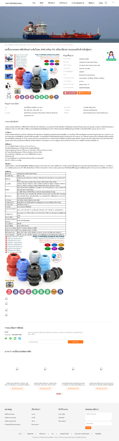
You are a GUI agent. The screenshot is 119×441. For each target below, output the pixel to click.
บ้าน (34, 3)
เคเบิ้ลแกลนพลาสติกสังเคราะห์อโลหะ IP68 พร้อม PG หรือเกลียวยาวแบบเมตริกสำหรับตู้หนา (50, 45)
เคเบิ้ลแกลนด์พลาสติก (10, 421)
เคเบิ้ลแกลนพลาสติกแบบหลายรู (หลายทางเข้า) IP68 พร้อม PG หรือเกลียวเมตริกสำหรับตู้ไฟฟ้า (101, 384)
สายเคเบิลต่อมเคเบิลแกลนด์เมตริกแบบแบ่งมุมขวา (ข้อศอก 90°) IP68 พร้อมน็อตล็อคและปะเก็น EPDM (73, 384)
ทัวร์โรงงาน (63, 3)
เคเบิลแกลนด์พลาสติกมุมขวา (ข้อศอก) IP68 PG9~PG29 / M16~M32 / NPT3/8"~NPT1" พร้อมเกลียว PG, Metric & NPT (45, 384)
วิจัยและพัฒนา (62, 421)
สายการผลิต (61, 414)
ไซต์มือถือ (98, 433)
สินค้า (42, 3)
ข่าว (53, 433)
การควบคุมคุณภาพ (78, 3)
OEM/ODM (61, 417)
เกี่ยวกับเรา (51, 3)
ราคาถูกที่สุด (70, 93)
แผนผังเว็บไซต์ (64, 433)
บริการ (33, 421)
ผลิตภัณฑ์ (30, 433)
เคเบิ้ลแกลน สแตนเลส (10, 417)
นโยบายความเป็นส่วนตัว (82, 433)
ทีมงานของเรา (35, 424)
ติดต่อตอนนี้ (84, 93)
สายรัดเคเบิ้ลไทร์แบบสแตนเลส (12, 424)
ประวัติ (33, 417)
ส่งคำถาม (75, 342)
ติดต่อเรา (91, 3)
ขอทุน (101, 3)
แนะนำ (33, 414)
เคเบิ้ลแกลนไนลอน (10, 414)
